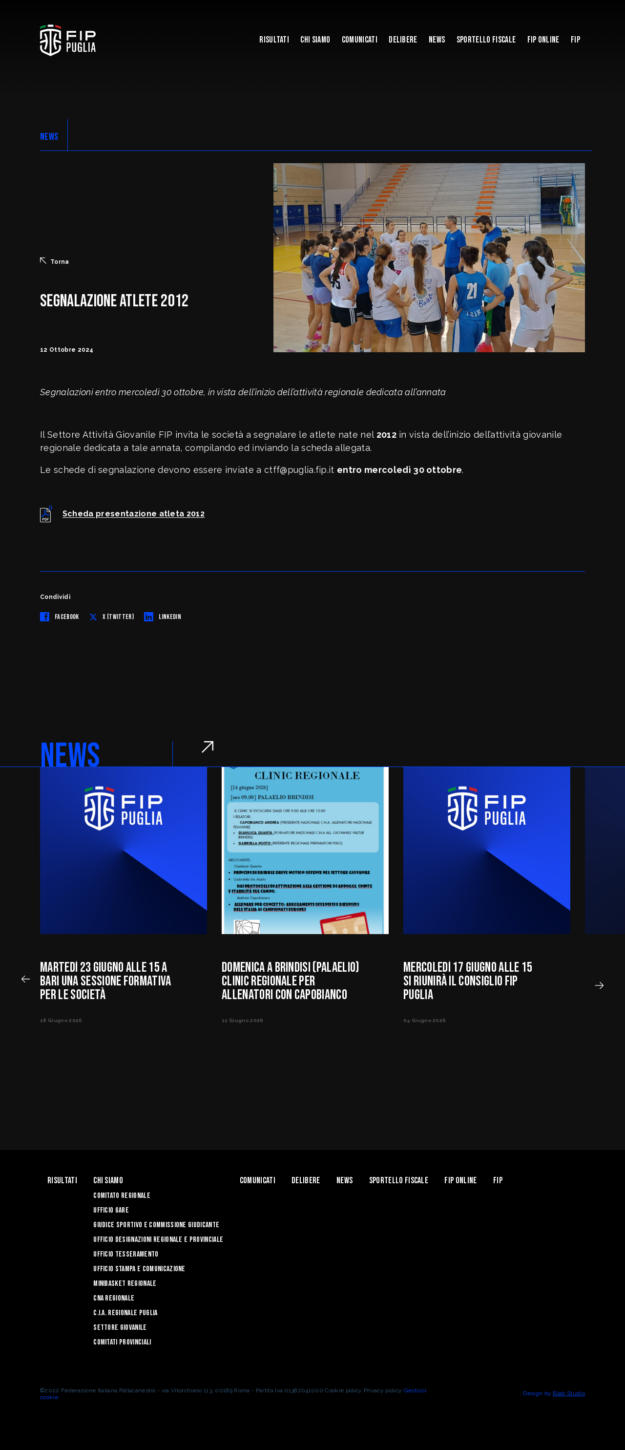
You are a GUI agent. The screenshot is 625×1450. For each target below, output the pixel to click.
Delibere (403, 40)
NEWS (49, 137)
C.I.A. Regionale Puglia (125, 1313)
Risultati (274, 40)
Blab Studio (569, 1393)
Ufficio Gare (111, 1210)
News (437, 40)
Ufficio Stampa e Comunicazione (139, 1269)
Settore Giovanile (119, 1327)
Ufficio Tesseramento (125, 1254)
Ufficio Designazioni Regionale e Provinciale (158, 1239)
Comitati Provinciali (122, 1342)
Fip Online (543, 40)
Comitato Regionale (121, 1195)
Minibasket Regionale (124, 1283)
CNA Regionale (113, 1298)
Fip (575, 40)
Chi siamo (315, 40)
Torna (54, 261)
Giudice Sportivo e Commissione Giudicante (156, 1225)
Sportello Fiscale (486, 40)
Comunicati (359, 40)
